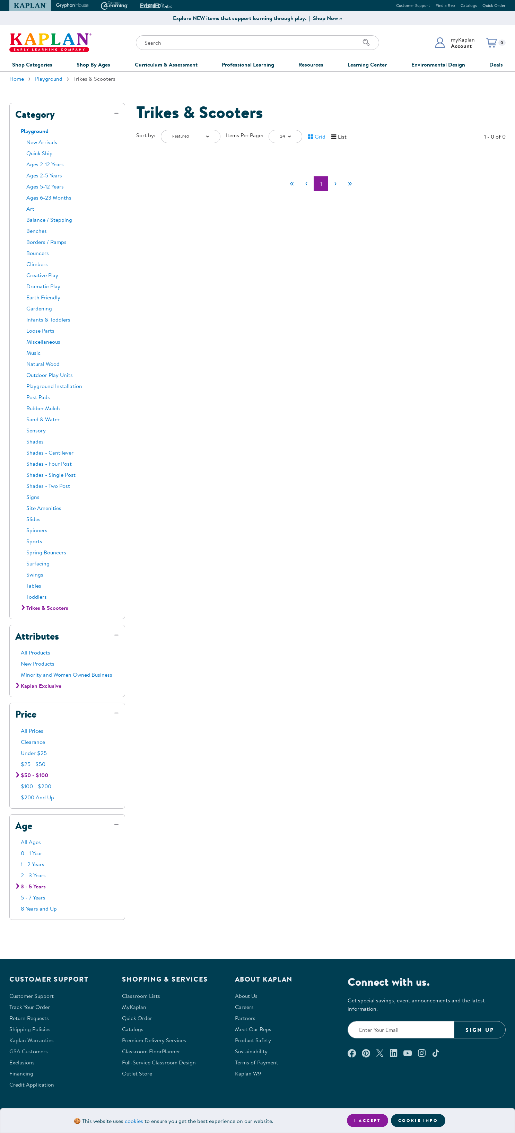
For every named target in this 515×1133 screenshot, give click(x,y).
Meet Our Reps (253, 1029)
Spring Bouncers (46, 552)
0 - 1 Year (31, 853)
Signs (33, 497)
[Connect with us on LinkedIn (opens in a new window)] (394, 1053)
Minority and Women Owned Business (66, 674)
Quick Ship (39, 153)
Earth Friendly (43, 297)
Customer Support (413, 5)
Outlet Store (137, 1073)
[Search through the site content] (257, 42)
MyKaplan (134, 1007)
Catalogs (469, 5)
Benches (36, 231)
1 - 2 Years (32, 864)
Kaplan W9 (248, 1073)
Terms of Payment (256, 1062)
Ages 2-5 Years (44, 175)
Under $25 (34, 753)
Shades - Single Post (51, 474)
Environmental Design (438, 64)
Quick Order (494, 5)
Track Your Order (29, 1007)
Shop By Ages (93, 64)
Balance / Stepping (49, 219)
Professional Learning (248, 64)
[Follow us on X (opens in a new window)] (380, 1053)
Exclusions (22, 1062)
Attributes (37, 636)
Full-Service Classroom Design (159, 1062)
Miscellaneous (43, 341)
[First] (292, 183)
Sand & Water (43, 419)
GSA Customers (28, 1051)
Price (25, 714)
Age (23, 825)
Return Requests (29, 1018)
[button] (454, 42)
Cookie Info (418, 1120)
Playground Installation (54, 386)
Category (35, 114)
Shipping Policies (30, 1029)
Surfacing (38, 563)
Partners (245, 1018)
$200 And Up (37, 797)
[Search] (366, 42)
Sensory (36, 430)
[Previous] (306, 183)
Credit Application (31, 1084)
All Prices (32, 731)
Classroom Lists (141, 996)
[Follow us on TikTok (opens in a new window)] (435, 1053)
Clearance (33, 742)
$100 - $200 (36, 786)
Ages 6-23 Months (48, 197)
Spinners (36, 530)
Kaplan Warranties (31, 1040)
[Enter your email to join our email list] (401, 1029)
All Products (35, 652)
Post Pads (38, 397)
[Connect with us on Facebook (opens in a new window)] (352, 1053)
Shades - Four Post (49, 463)
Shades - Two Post (48, 486)
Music (33, 353)
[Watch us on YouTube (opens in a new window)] (407, 1053)
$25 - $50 (33, 764)
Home (16, 78)
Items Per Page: (244, 135)
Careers (244, 1007)
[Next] (335, 183)
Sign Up (479, 1030)
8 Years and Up (39, 908)
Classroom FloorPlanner (151, 1051)
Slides (33, 519)
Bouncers (37, 253)
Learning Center (367, 64)
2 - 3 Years (33, 875)
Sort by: (145, 135)
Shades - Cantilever (49, 452)
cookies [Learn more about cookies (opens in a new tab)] (134, 1121)
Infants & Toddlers (48, 319)
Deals (496, 64)
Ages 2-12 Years (45, 164)
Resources (310, 64)
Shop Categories (32, 64)
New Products (37, 663)
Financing (21, 1073)
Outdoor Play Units (49, 375)
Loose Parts (40, 330)
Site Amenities (43, 508)
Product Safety (253, 1040)
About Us (246, 996)
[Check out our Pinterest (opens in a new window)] (365, 1053)
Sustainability (251, 1051)
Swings (34, 574)
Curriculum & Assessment (166, 64)
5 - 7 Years (33, 897)
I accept (367, 1120)
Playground (48, 78)
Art (30, 208)
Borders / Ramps (46, 242)
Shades (35, 441)
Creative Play (42, 275)
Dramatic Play (43, 286)
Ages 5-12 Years (45, 186)
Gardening (39, 308)
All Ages (31, 842)
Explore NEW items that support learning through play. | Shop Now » (257, 18)
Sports (34, 541)
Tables (33, 585)
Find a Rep (445, 5)
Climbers (37, 264)
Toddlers (36, 596)
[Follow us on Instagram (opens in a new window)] (422, 1053)
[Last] (350, 183)
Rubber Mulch (43, 408)
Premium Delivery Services (154, 1040)
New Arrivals (41, 142)
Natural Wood (43, 364)
